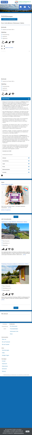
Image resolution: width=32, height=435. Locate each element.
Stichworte (4, 393)
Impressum (4, 388)
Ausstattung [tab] (15, 185)
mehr (10, 232)
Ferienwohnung (5, 351)
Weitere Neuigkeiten (6, 234)
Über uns (4, 364)
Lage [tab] (15, 188)
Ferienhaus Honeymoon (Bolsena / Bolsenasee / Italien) (14, 288)
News (11, 358)
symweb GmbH (26, 399)
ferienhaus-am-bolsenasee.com (12, 399)
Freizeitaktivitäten (14, 353)
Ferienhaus (5, 349)
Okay (27, 431)
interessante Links (14, 356)
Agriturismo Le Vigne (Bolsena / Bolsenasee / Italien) (14, 246)
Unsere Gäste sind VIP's (7, 209)
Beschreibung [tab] (15, 123)
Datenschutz (5, 391)
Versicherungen (5, 375)
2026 (5, 399)
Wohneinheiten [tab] (15, 194)
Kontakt (3, 386)
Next (28, 34)
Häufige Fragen (5, 380)
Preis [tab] (15, 191)
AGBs (3, 377)
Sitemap (4, 396)
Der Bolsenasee (13, 351)
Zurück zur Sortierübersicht (9, 19)
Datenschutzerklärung (19, 433)
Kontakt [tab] (15, 197)
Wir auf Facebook (6, 366)
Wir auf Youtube (5, 369)
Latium (5, 353)
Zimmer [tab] (15, 183)
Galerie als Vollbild (9, 67)
